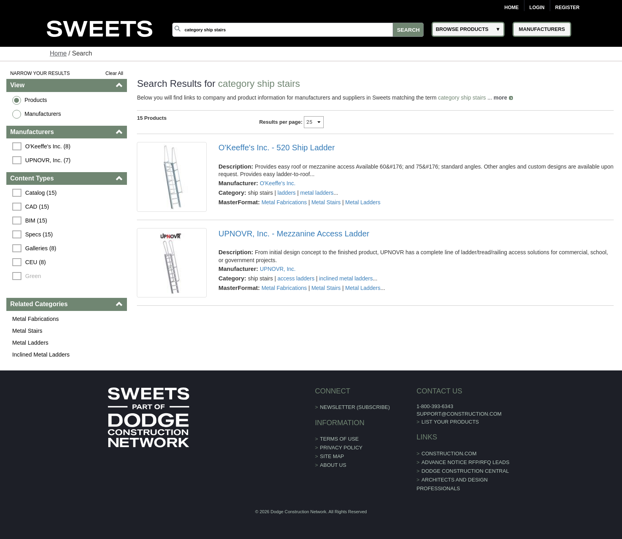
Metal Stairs (27, 331)
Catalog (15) (41, 193)
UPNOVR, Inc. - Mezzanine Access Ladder (294, 233)
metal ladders (317, 193)
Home (512, 7)
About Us (333, 465)
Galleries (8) (40, 248)
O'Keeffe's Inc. (278, 183)
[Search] (298, 30)
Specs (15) (39, 234)
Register (567, 7)
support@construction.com (459, 414)
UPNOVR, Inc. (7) (48, 160)
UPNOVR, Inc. (278, 269)
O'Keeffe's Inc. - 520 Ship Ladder (277, 147)
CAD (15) (37, 206)
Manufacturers (43, 114)
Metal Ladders (30, 343)
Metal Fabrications (35, 319)
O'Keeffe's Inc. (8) (48, 146)
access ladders (295, 278)
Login (537, 7)
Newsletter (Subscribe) (355, 407)
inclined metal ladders (345, 278)
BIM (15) (36, 220)
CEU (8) (35, 262)
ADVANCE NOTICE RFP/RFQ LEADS (466, 462)
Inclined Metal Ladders (41, 354)
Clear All (114, 73)
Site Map (332, 456)
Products (36, 100)
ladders (286, 193)
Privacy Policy (341, 448)
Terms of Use (339, 439)
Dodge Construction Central (465, 471)
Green (33, 276)
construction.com (449, 454)
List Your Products (450, 422)
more (500, 97)
